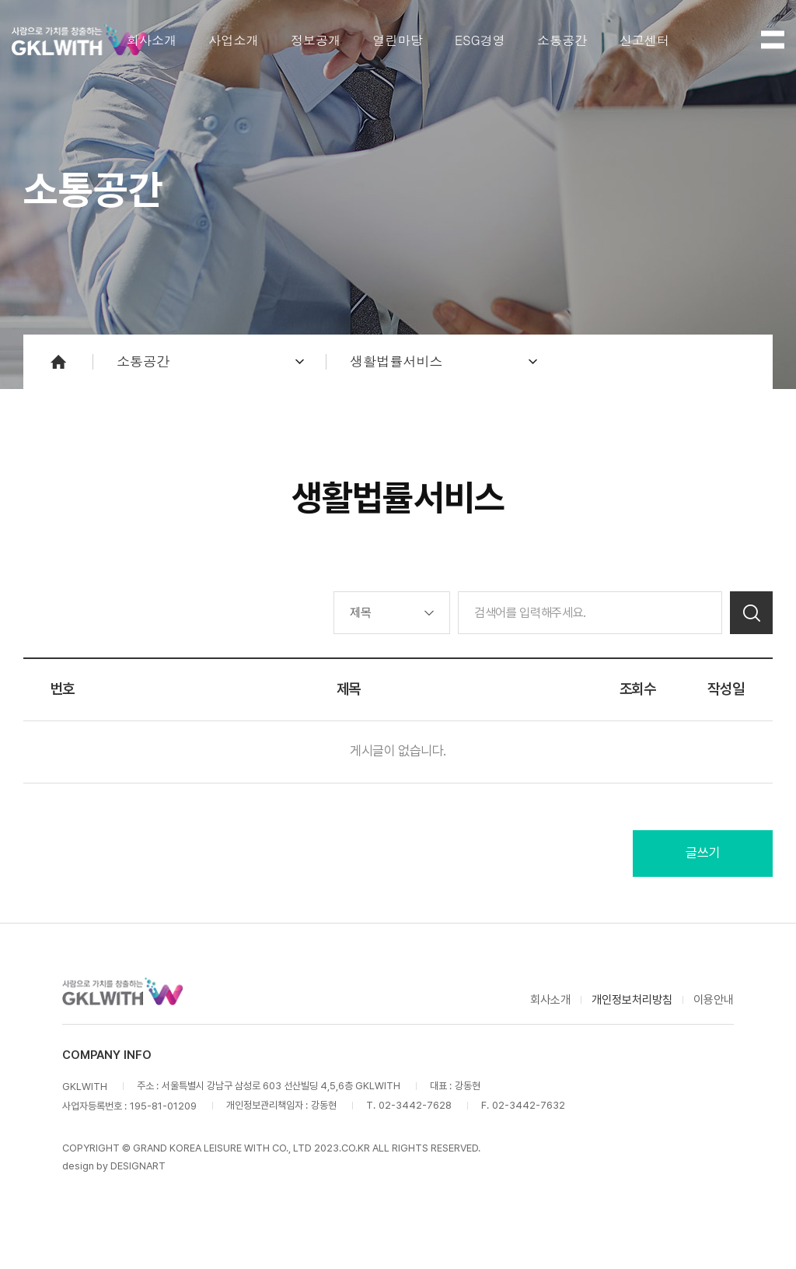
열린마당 (397, 40)
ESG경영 (480, 40)
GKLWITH (80, 39)
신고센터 (645, 40)
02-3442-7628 (415, 1105)
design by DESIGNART (114, 1166)
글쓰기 (703, 853)
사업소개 (233, 40)
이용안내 (713, 1000)
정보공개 (316, 40)
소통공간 (562, 40)
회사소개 (152, 40)
